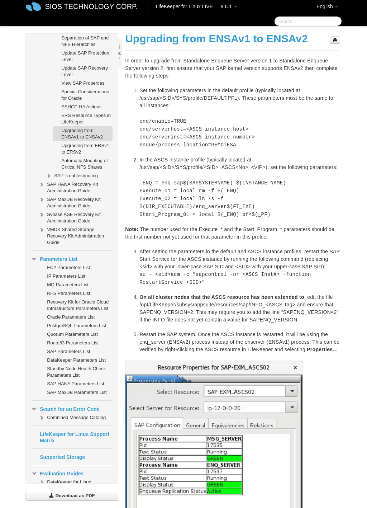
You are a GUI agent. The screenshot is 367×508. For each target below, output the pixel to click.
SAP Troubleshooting (72, 175)
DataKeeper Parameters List (76, 360)
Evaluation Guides (57, 473)
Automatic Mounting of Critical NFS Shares (84, 164)
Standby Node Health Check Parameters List (76, 372)
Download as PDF (72, 495)
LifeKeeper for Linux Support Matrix (74, 437)
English (327, 6)
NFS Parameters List (68, 293)
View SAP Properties (82, 83)
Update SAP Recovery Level (84, 71)
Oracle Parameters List (71, 317)
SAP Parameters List (68, 351)
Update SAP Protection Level (85, 56)
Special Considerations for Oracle (85, 95)
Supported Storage (62, 457)
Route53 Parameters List (73, 342)
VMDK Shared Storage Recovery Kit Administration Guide (71, 235)
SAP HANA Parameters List (75, 383)
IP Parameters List (66, 276)
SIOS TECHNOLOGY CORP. (91, 6)
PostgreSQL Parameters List (76, 325)
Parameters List (54, 259)
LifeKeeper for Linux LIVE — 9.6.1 (196, 6)
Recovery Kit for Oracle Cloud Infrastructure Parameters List (78, 305)
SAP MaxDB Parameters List (77, 392)
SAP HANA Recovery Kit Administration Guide (68, 186)
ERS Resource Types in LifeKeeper (86, 118)
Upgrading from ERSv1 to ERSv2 (85, 149)
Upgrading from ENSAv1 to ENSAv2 (82, 134)
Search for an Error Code (65, 409)
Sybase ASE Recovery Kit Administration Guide (69, 217)
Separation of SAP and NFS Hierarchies (85, 41)
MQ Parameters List (68, 284)
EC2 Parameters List (68, 267)
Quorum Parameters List (72, 334)
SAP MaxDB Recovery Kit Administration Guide (69, 201)
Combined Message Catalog (72, 417)
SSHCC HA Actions (81, 106)
